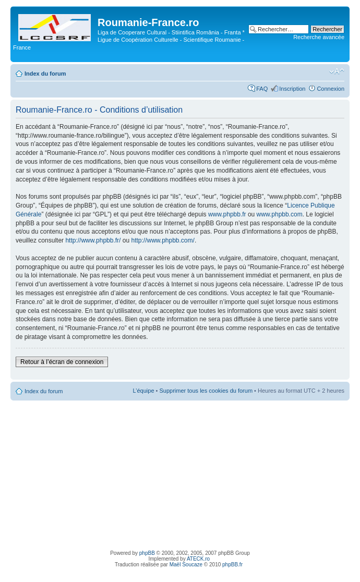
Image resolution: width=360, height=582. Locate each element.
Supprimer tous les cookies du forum (206, 390)
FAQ (262, 89)
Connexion (330, 89)
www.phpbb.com (280, 214)
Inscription (292, 89)
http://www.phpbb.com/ (162, 240)
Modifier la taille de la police (336, 71)
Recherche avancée (318, 37)
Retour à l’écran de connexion (61, 362)
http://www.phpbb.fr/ (93, 240)
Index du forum (45, 73)
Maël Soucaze (186, 564)
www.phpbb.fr (227, 214)
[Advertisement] (180, 474)
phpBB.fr (232, 564)
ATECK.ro (198, 559)
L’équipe (143, 390)
